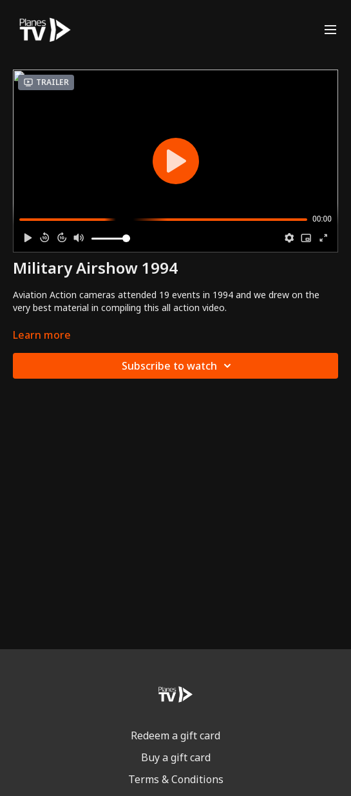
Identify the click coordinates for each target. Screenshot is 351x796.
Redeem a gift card (175, 735)
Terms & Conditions (175, 779)
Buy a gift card (176, 757)
